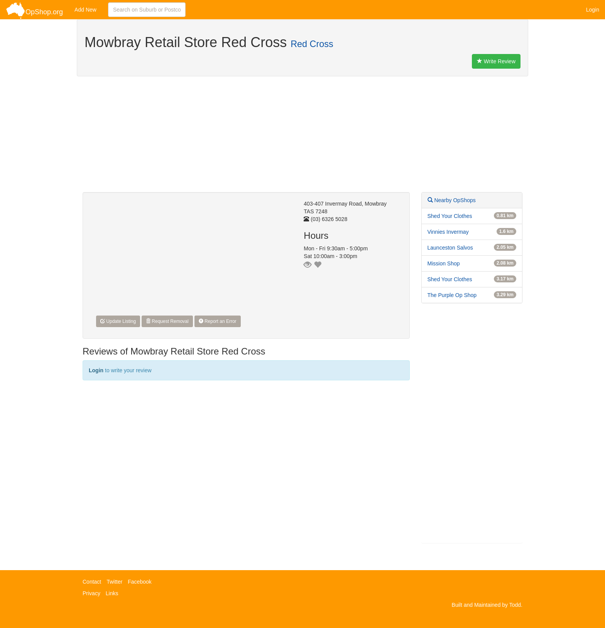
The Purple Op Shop (452, 295)
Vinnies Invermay (448, 232)
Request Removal (167, 321)
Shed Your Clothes (450, 216)
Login (592, 10)
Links (112, 593)
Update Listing (118, 321)
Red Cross (312, 44)
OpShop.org (34, 10)
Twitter (114, 582)
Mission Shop (444, 263)
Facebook (139, 582)
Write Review (496, 61)
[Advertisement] (302, 138)
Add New (85, 10)
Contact (92, 582)
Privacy (91, 593)
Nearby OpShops (452, 200)
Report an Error (218, 321)
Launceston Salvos (450, 248)
